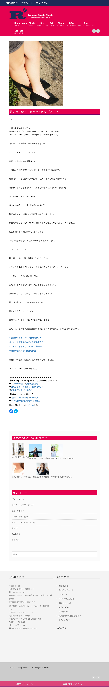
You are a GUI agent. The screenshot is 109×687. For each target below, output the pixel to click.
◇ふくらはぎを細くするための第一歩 (25, 346)
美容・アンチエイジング (21, 522)
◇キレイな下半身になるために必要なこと (27, 342)
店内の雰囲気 (32, 383)
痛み (13, 528)
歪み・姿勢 (16, 511)
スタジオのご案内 (66, 598)
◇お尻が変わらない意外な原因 (22, 351)
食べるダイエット (66, 590)
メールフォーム (18, 625)
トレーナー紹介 (17, 383)
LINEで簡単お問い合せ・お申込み (25, 400)
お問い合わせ (22, 397)
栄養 (13, 540)
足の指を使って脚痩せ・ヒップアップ (34, 111)
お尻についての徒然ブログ (69, 615)
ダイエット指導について (33, 386)
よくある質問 (64, 620)
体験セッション (65, 603)
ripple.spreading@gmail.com (24, 628)
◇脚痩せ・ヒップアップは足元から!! (25, 337)
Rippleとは (63, 585)
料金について (64, 594)
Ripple (14, 534)
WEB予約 (34, 397)
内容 (13, 397)
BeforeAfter (63, 607)
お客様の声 (63, 611)
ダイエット (16, 499)
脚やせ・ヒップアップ (20, 505)
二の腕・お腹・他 (19, 516)
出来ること (16, 386)
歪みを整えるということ (21, 390)
